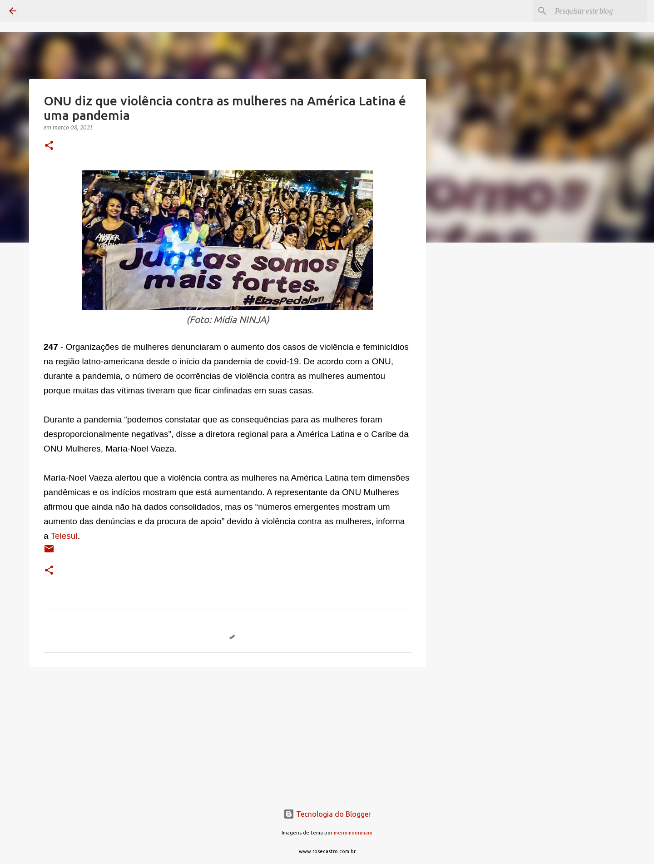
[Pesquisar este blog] (599, 11)
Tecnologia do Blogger (327, 814)
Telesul (64, 536)
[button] (49, 146)
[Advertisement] (472, 392)
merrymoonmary (353, 832)
